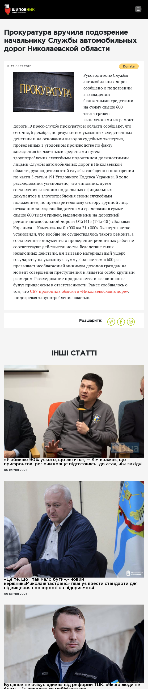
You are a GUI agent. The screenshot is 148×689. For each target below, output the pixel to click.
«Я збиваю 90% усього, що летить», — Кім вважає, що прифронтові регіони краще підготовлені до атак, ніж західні (73, 462)
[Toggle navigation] (138, 9)
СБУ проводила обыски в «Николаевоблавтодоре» (79, 291)
